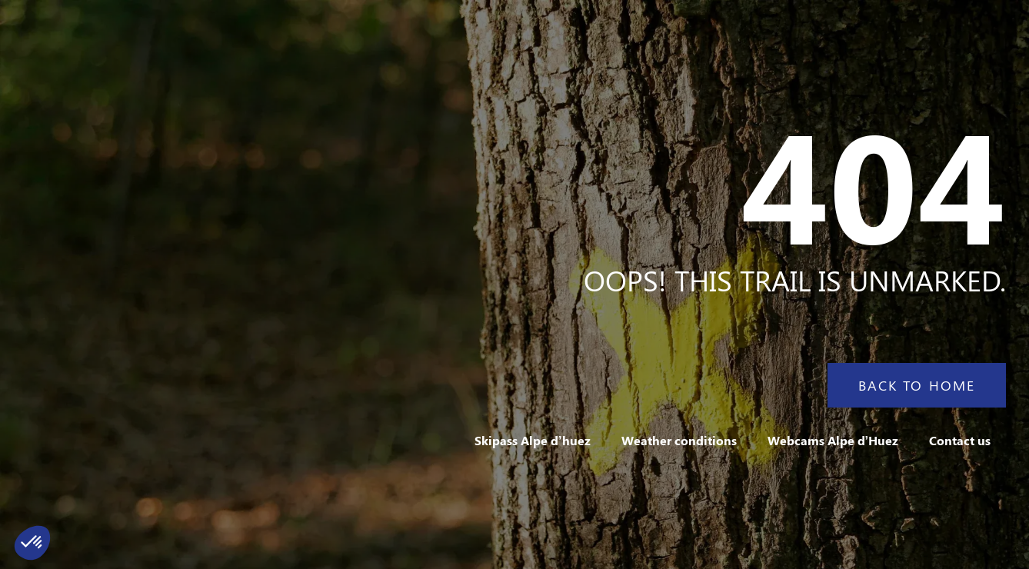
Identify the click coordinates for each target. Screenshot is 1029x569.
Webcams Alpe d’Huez (833, 440)
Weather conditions (679, 440)
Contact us (960, 440)
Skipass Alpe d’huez (532, 440)
